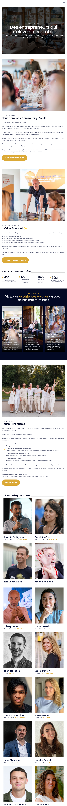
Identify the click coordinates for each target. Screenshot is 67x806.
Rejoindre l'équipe (11, 482)
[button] (63, 2)
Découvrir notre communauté (15, 260)
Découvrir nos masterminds (15, 158)
